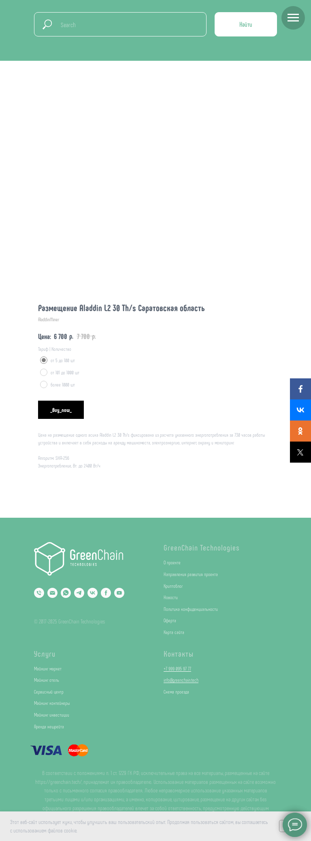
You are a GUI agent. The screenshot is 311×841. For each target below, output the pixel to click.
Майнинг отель (46, 680)
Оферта (170, 620)
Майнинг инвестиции (51, 714)
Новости (171, 597)
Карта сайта (174, 632)
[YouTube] (119, 593)
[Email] (52, 593)
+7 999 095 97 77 (177, 668)
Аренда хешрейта (49, 726)
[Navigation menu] (293, 18)
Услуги (44, 653)
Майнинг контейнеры (52, 703)
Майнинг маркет (48, 668)
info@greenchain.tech (181, 680)
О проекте (172, 562)
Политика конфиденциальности (191, 609)
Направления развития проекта (191, 574)
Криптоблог (173, 586)
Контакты (179, 653)
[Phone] (39, 593)
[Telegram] (79, 593)
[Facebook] (106, 593)
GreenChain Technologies (202, 547)
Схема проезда (176, 691)
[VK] (92, 593)
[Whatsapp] (66, 593)
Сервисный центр (49, 691)
